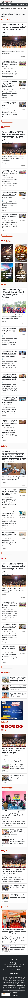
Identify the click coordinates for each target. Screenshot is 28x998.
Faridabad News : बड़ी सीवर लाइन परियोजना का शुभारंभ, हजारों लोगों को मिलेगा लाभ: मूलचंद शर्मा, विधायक (9, 84)
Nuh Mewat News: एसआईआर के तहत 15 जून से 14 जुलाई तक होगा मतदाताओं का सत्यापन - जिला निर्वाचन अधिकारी (14, 455)
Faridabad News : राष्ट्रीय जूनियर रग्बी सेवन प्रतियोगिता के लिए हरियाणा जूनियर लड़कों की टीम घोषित (9, 64)
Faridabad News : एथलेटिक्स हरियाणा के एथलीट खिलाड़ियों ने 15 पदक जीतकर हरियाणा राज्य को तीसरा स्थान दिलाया (9, 400)
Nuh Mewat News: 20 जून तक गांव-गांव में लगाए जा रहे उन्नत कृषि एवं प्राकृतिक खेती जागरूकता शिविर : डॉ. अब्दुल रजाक (13, 814)
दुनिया (17, 4)
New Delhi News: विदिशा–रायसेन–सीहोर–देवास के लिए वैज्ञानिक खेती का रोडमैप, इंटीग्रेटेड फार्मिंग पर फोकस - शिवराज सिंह (13, 832)
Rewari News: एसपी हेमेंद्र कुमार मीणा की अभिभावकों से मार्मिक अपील (9, 534)
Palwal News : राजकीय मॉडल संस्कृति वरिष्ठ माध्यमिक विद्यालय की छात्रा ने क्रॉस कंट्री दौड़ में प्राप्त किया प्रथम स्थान (9, 423)
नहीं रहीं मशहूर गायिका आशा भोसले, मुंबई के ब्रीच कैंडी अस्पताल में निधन (18, 694)
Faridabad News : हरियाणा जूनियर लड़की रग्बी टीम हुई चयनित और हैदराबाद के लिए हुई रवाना (9, 331)
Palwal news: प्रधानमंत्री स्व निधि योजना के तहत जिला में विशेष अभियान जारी (9, 513)
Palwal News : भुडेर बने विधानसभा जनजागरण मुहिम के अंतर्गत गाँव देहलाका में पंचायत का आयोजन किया (14, 932)
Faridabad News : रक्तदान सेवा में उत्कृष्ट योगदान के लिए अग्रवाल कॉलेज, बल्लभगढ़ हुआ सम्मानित (18, 947)
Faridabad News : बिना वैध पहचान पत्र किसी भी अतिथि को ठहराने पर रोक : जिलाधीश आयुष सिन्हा (13, 897)
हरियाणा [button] (22, 4)
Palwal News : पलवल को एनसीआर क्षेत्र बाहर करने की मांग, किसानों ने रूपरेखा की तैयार (17, 841)
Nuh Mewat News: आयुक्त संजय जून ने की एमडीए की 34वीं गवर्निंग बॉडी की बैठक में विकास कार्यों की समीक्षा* (9, 492)
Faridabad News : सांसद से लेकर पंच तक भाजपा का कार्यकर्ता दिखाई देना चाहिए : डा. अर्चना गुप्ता (14, 29)
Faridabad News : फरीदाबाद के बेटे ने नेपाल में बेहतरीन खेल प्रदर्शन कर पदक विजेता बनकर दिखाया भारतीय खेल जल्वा (9, 354)
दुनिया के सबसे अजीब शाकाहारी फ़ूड (21, 256)
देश (13, 4)
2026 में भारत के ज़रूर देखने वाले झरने (6, 276)
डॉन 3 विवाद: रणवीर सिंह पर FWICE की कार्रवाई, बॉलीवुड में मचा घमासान (18, 687)
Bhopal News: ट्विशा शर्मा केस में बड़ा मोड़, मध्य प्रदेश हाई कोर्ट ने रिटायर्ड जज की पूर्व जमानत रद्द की (18, 679)
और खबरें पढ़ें (7, 121)
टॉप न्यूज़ (9, 4)
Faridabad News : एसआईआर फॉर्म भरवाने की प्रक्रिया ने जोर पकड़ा (9, 104)
